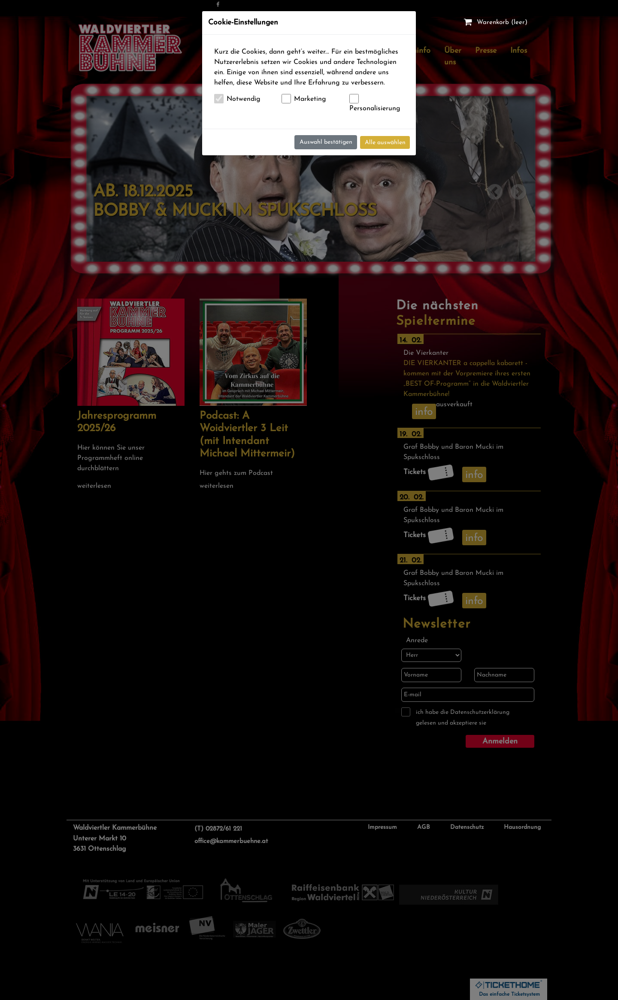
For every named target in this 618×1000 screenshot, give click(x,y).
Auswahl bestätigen (326, 142)
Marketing (310, 99)
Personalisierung (374, 108)
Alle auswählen (385, 142)
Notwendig (244, 99)
